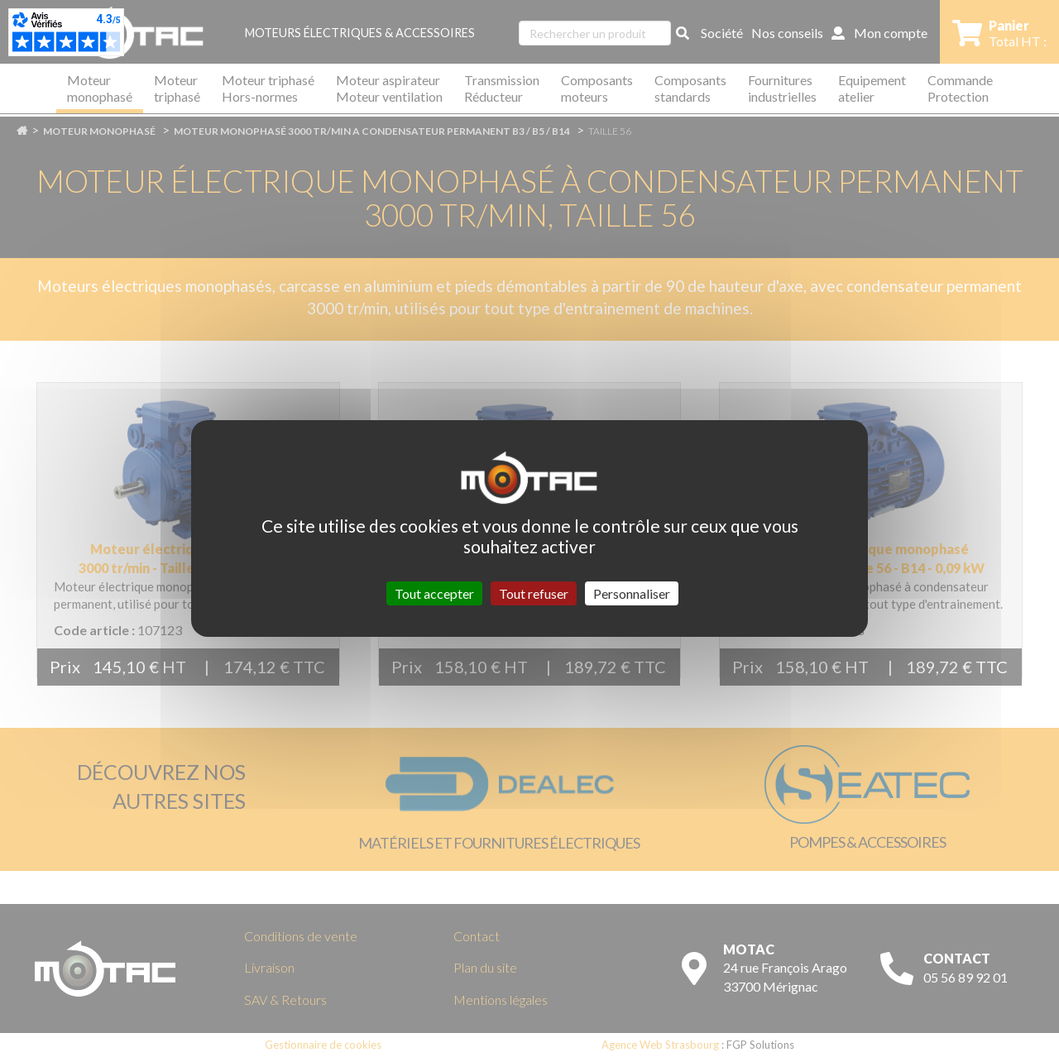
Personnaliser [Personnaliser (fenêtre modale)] (631, 593)
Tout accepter (434, 593)
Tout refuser (533, 593)
